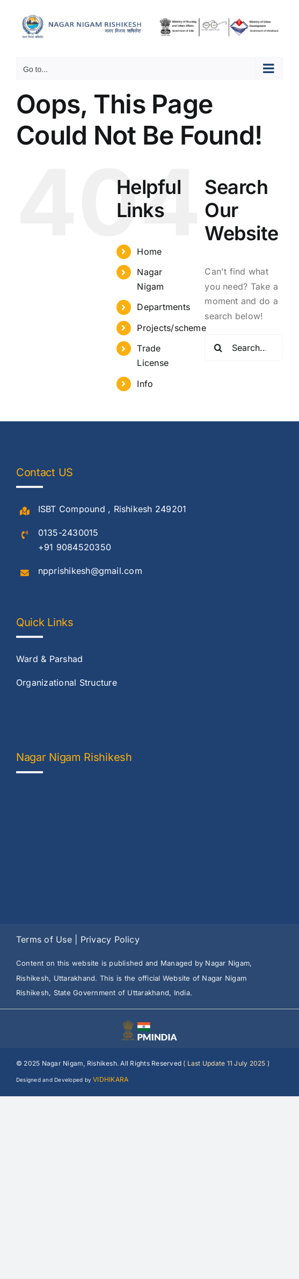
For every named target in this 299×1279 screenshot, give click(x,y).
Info (145, 383)
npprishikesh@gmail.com (90, 570)
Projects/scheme (171, 327)
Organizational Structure (66, 682)
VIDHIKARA (110, 1079)
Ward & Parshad (49, 658)
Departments (163, 306)
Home (149, 251)
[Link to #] (24, 511)
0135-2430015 (68, 532)
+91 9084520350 (74, 547)
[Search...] (244, 347)
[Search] (218, 347)
